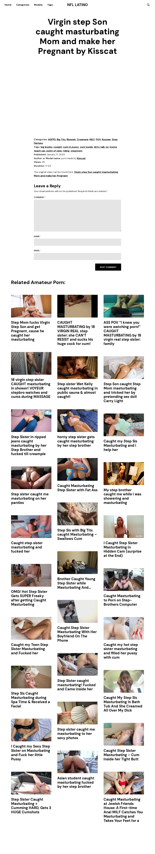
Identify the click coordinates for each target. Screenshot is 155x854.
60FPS (52, 139)
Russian (106, 139)
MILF (92, 139)
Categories (22, 4)
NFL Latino (77, 5)
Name (37, 236)
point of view (54, 150)
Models (38, 4)
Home (8, 4)
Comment (40, 197)
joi (107, 147)
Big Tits (61, 139)
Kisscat (81, 158)
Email (37, 251)
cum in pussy (71, 147)
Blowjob (71, 139)
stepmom (76, 150)
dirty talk (99, 147)
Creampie (82, 139)
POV (98, 139)
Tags (50, 4)
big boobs (46, 147)
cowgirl (57, 147)
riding (66, 150)
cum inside (86, 147)
